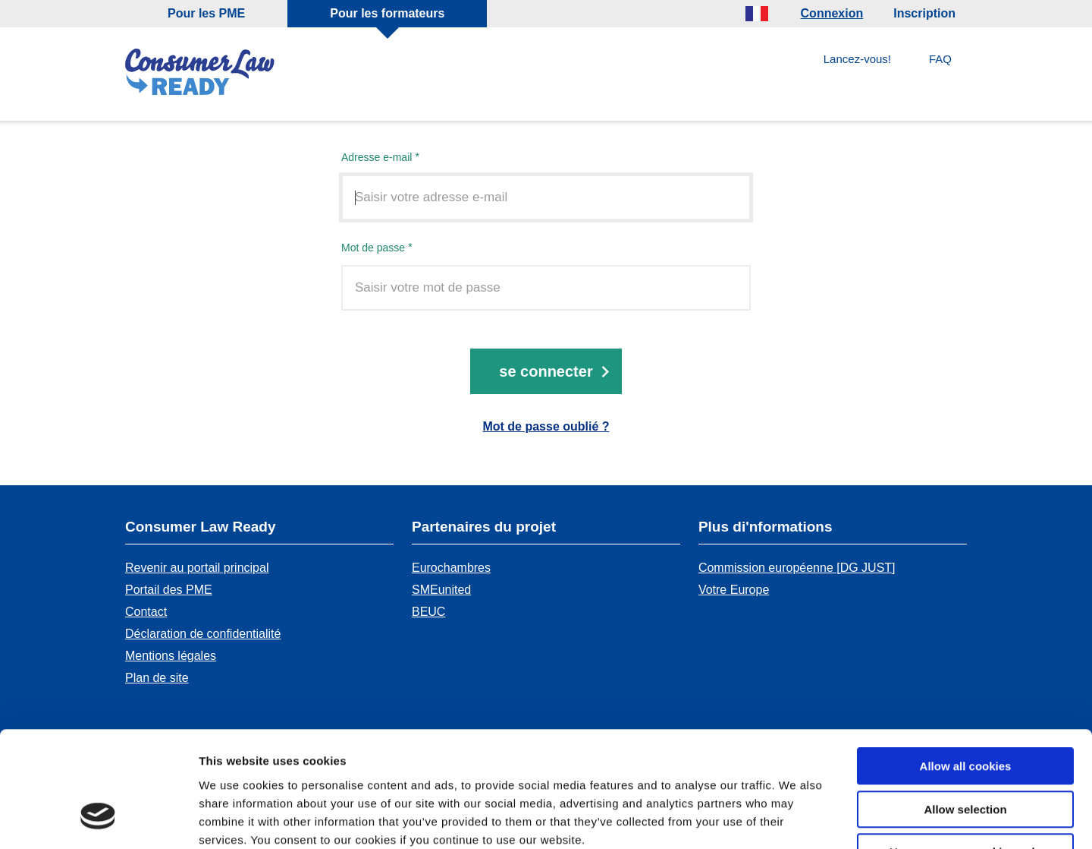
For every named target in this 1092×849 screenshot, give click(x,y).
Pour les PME (206, 13)
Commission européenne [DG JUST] (797, 567)
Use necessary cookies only (965, 752)
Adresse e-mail (376, 157)
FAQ (940, 58)
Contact (146, 611)
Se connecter (545, 372)
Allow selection (965, 710)
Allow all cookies (966, 667)
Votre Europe (733, 589)
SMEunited (441, 589)
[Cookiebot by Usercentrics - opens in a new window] (98, 819)
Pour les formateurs (387, 13)
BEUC (428, 611)
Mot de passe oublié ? (545, 427)
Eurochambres (451, 567)
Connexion (832, 13)
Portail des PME (168, 589)
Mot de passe (373, 248)
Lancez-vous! (857, 58)
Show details (796, 819)
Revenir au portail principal (196, 567)
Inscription (924, 13)
